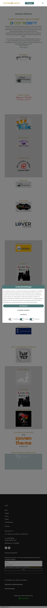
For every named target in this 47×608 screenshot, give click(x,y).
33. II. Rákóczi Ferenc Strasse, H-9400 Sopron (16, 534)
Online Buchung (9, 522)
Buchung (29, 3)
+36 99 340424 (23, 47)
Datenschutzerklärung (31, 302)
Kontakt (7, 519)
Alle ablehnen (23, 314)
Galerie (6, 516)
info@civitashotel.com (10, 540)
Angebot (7, 513)
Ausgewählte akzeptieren (23, 310)
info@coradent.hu (24, 45)
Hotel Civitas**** (9, 531)
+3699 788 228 (10, 538)
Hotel (6, 510)
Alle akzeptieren (23, 305)
